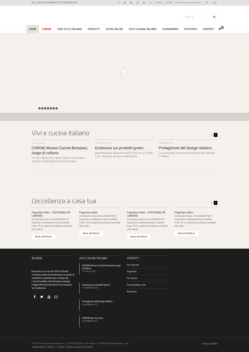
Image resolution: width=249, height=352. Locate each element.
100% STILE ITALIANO (69, 29)
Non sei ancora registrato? (188, 2)
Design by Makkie (209, 343)
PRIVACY (51, 347)
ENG (215, 2)
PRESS (158, 2)
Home (32, 29)
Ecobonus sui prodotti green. (119, 148)
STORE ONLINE (114, 29)
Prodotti (94, 29)
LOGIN (169, 2)
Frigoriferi (132, 271)
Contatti (208, 29)
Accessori (132, 291)
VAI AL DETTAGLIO (43, 236)
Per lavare (132, 278)
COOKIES (60, 347)
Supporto (190, 29)
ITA (206, 2)
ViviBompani (170, 29)
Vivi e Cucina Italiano (143, 29)
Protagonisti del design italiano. (186, 148)
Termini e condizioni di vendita (79, 347)
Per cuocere (133, 265)
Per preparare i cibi (136, 285)
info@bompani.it (39, 347)
